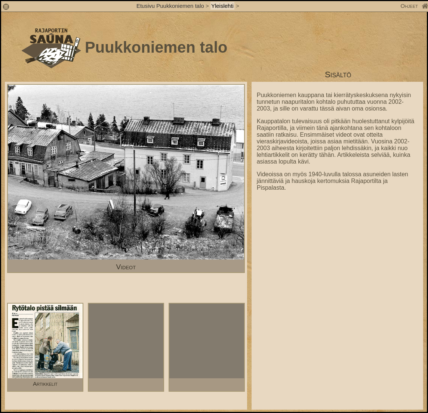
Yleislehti (222, 6)
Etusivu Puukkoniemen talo (170, 6)
